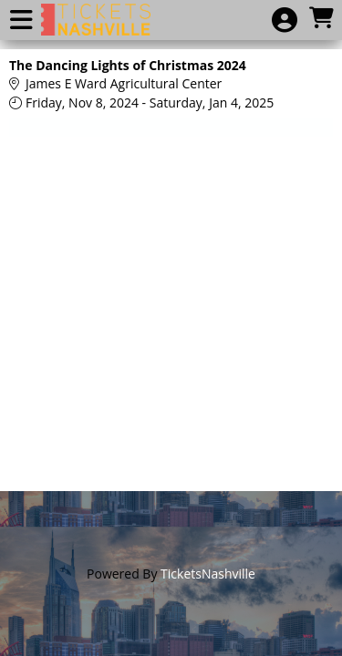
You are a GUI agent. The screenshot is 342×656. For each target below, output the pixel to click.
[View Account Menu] (284, 20)
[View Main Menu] (20, 20)
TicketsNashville (208, 573)
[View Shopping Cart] (321, 18)
